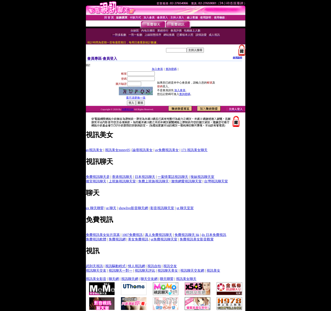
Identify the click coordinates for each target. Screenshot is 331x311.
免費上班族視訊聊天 (153, 181)
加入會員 (157, 69)
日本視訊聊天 (145, 177)
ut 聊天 (111, 208)
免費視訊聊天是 (98, 177)
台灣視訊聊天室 (216, 181)
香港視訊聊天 (122, 177)
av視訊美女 (94, 150)
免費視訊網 (117, 239)
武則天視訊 (94, 266)
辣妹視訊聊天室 (202, 177)
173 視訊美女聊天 (194, 150)
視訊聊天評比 (145, 270)
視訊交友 (170, 266)
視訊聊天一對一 (120, 270)
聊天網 (114, 279)
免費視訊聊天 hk (187, 235)
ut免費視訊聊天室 (164, 239)
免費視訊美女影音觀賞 (197, 239)
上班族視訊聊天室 (122, 181)
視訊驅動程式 (115, 266)
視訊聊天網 (129, 279)
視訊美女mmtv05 (117, 150)
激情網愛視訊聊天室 (186, 181)
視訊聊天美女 (168, 270)
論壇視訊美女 (142, 150)
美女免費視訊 (138, 239)
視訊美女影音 (96, 279)
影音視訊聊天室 (162, 208)
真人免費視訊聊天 (158, 235)
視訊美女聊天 (186, 279)
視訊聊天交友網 (192, 270)
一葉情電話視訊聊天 (173, 177)
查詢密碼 (171, 69)
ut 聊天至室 (185, 208)
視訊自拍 (154, 266)
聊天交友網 (149, 279)
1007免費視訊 (132, 235)
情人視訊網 (136, 266)
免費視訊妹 (128, 109)
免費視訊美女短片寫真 (103, 235)
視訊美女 (213, 270)
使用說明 (237, 57)
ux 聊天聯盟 (95, 208)
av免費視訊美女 (167, 150)
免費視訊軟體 (96, 239)
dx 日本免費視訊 (214, 235)
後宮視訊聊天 (96, 181)
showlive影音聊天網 (133, 208)
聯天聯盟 (166, 279)
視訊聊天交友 (96, 270)
